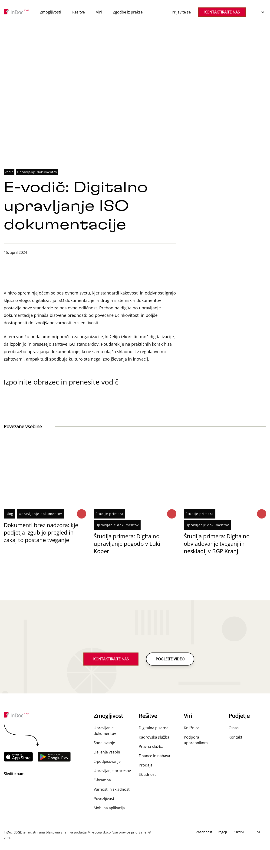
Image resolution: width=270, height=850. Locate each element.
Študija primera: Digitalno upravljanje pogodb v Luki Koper (127, 543)
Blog (9, 514)
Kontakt (235, 737)
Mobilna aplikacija (109, 808)
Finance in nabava (154, 756)
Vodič (9, 172)
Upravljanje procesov (112, 770)
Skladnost (147, 774)
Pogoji (222, 832)
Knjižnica (191, 728)
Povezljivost (104, 798)
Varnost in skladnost (112, 789)
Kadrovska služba (154, 737)
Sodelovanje (104, 743)
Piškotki (238, 832)
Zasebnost (204, 832)
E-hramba (102, 780)
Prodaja (145, 765)
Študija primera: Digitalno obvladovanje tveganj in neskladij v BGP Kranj (217, 543)
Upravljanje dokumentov (37, 172)
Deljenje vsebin (107, 752)
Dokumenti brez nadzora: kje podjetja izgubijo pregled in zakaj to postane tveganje (41, 532)
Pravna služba (151, 746)
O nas (234, 728)
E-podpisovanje (107, 761)
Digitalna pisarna (153, 728)
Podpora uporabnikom (196, 740)
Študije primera (109, 514)
